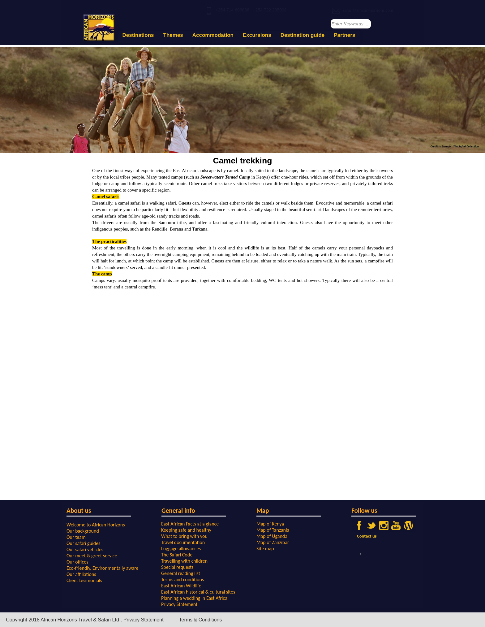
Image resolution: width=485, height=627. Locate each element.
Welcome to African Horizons (96, 525)
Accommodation (213, 35)
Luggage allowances (181, 548)
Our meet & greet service (92, 556)
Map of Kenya (270, 524)
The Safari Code (176, 555)
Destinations (138, 35)
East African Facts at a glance (190, 524)
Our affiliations (81, 574)
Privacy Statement (179, 604)
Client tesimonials (84, 580)
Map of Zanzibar (272, 542)
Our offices (77, 562)
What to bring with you (184, 536)
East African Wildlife (181, 586)
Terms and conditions (182, 579)
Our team (76, 537)
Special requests (177, 567)
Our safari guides (83, 543)
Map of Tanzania (272, 530)
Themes (173, 35)
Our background (83, 531)
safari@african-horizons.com (368, 10)
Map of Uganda (271, 536)
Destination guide (303, 35)
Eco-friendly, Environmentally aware (103, 568)
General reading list (180, 573)
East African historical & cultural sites (198, 592)
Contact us (367, 536)
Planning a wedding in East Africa (194, 598)
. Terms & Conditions (199, 619)
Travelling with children (184, 561)
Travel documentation (183, 542)
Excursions (257, 35)
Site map (265, 548)
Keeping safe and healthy (186, 530)
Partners (344, 35)
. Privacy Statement (142, 619)
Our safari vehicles (85, 549)
